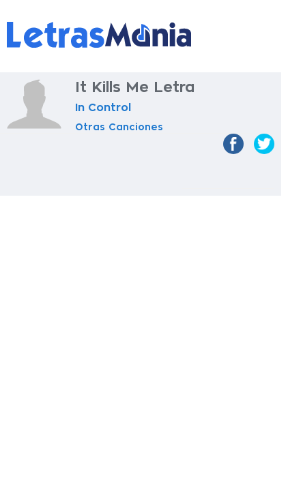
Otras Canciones (119, 127)
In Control (103, 107)
